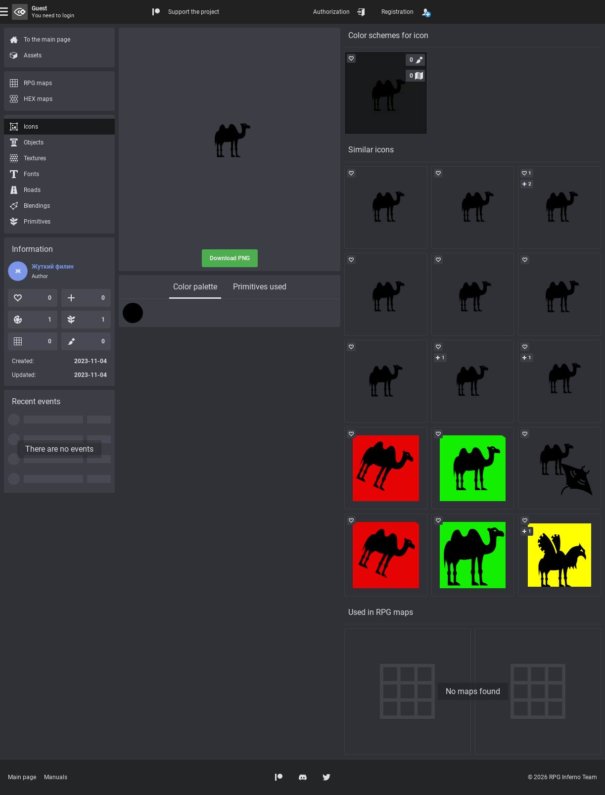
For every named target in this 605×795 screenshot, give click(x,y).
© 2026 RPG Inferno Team (562, 777)
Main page (22, 777)
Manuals (55, 777)
